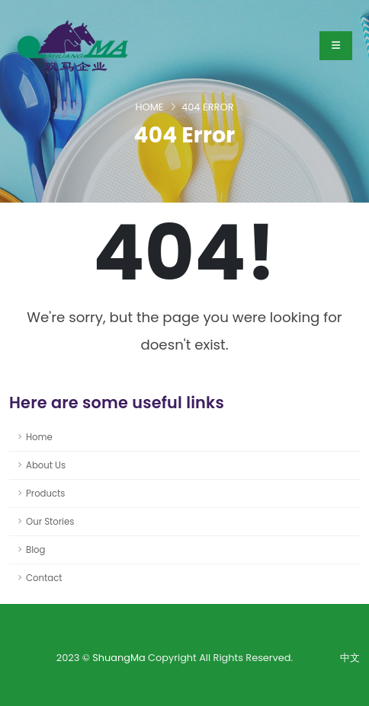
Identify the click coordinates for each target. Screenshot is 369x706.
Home (149, 107)
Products (45, 493)
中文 (350, 657)
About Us (46, 465)
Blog (35, 550)
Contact (44, 578)
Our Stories (50, 522)
